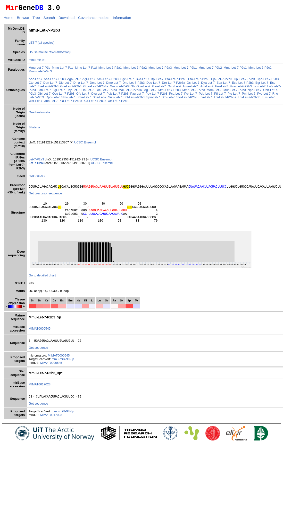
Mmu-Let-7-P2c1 (235, 69)
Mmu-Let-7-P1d (86, 69)
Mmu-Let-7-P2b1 (185, 69)
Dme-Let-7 (97, 84)
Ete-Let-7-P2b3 (47, 88)
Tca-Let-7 (205, 98)
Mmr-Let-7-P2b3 (193, 91)
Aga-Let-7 (74, 80)
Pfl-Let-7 (220, 95)
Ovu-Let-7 (98, 95)
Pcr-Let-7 (190, 95)
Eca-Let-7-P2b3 (243, 84)
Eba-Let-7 (223, 84)
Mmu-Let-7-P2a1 (110, 69)
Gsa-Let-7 (159, 88)
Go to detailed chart (42, 282)
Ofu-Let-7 (82, 95)
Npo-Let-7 (254, 91)
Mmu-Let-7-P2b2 (210, 69)
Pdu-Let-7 (205, 95)
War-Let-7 (35, 102)
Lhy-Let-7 (73, 91)
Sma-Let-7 (83, 98)
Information (122, 19)
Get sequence (38, 355)
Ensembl (90, 144)
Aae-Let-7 (35, 80)
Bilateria (34, 129)
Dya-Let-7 (208, 84)
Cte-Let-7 (35, 84)
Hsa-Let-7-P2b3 (241, 88)
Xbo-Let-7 (51, 102)
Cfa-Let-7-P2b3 (198, 80)
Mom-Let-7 (214, 91)
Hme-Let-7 (190, 88)
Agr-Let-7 (88, 80)
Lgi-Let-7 (59, 91)
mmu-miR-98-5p (63, 366)
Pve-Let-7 (263, 95)
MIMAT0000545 (39, 335)
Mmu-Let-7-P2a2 (135, 69)
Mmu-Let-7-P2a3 (160, 69)
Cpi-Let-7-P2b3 (244, 80)
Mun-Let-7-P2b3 (235, 91)
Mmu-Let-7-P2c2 (260, 69)
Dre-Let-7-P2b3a (173, 84)
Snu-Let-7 (115, 98)
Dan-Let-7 (50, 84)
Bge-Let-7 (127, 80)
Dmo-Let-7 (113, 84)
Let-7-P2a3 (37, 161)
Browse (23, 19)
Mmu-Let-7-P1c (62, 69)
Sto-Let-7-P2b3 (186, 98)
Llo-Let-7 (88, 91)
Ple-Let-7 (234, 95)
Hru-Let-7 (221, 88)
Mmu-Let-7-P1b (39, 69)
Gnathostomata (39, 114)
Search (49, 19)
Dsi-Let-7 (193, 84)
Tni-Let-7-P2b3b (249, 98)
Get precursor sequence (45, 195)
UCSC (79, 144)
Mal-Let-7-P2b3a (130, 91)
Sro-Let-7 (168, 98)
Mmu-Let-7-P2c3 (40, 73)
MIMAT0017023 (39, 391)
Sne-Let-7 (99, 98)
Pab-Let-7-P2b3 (117, 95)
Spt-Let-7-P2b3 (134, 98)
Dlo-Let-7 (65, 84)
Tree (36, 19)
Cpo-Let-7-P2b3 (268, 80)
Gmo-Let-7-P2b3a (95, 88)
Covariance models (93, 19)
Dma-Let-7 (80, 84)
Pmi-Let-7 (248, 95)
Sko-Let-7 (68, 98)
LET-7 (33, 44)
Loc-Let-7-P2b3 (106, 91)
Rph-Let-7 (53, 98)
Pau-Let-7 (137, 95)
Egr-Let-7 (261, 84)
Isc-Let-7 (259, 88)
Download (66, 19)
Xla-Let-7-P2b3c (70, 102)
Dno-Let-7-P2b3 (134, 84)
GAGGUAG (37, 177)
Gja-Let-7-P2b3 (71, 88)
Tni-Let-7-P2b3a (225, 98)
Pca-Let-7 (176, 95)
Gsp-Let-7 (175, 88)
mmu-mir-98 (37, 61)
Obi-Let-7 (44, 95)
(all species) (46, 44)
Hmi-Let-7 (206, 88)
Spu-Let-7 (153, 98)
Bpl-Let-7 (157, 80)
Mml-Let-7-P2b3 (169, 91)
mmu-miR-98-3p (63, 419)
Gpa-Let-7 (143, 88)
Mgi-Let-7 (150, 91)
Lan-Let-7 (44, 91)
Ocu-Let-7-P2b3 (63, 95)
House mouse (50, 53)
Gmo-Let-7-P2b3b (122, 88)
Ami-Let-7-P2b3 (108, 80)
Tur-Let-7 (268, 98)
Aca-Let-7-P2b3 (55, 80)
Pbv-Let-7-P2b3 (156, 95)
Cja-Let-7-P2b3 (221, 80)
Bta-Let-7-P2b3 (175, 80)
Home (8, 19)
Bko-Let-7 (142, 80)
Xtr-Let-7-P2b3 (118, 102)
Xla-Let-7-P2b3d (95, 102)
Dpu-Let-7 (153, 84)
